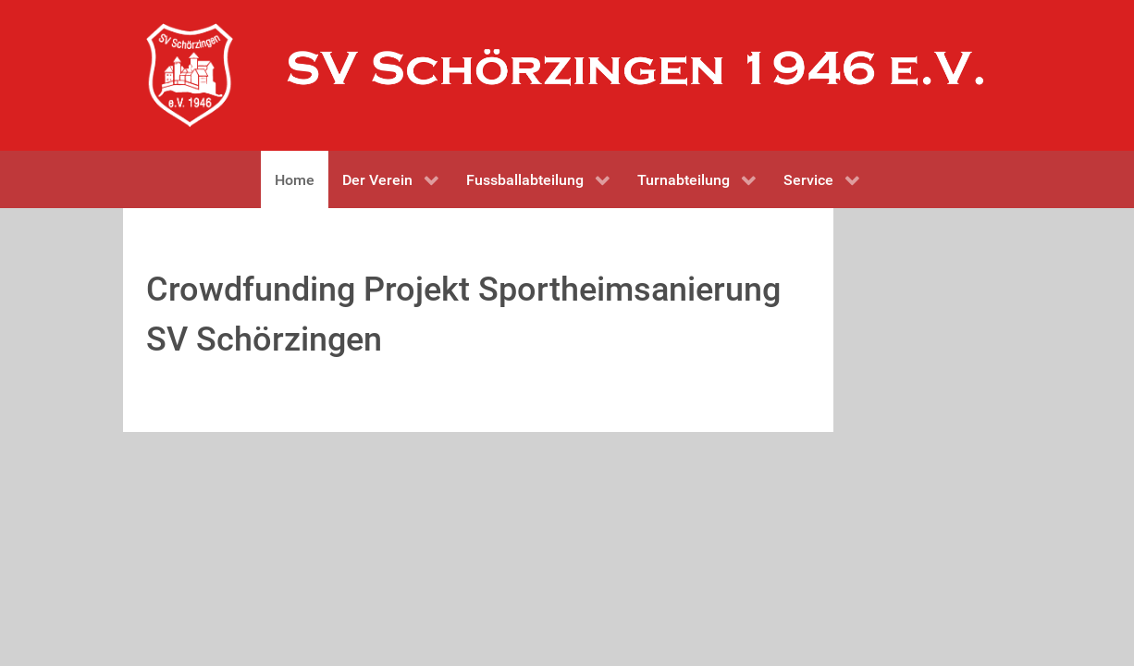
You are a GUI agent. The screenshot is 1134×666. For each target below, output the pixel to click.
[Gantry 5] (189, 75)
